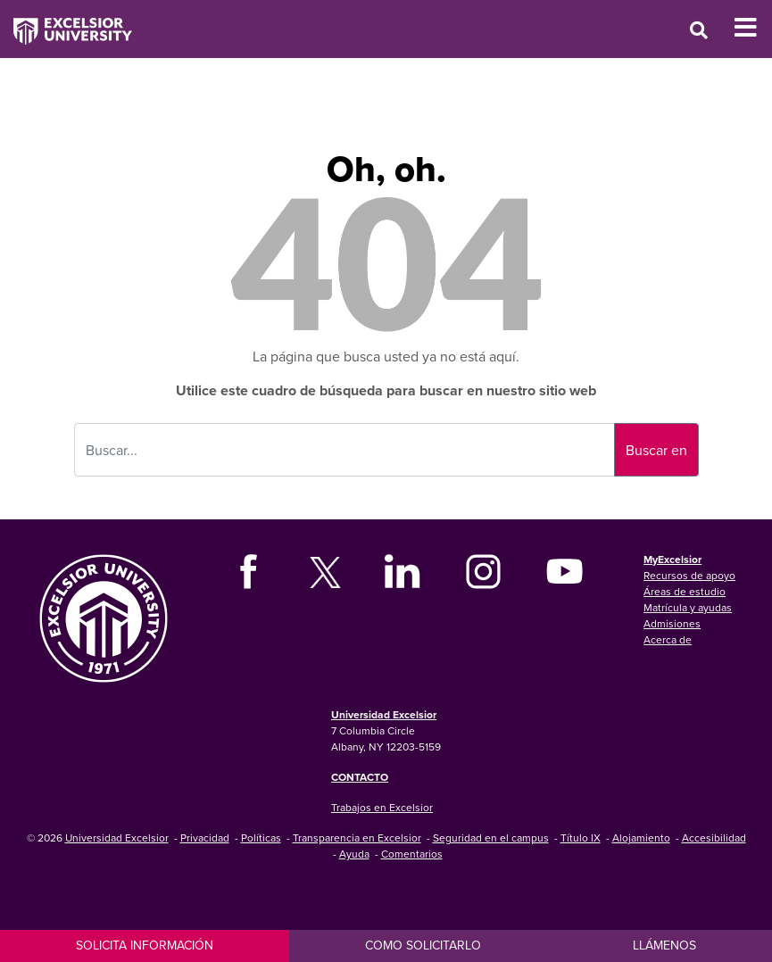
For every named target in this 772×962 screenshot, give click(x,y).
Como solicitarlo (423, 945)
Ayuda (354, 853)
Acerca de (667, 639)
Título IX (580, 837)
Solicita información (144, 945)
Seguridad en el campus (491, 837)
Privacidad (204, 837)
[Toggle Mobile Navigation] (753, 27)
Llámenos (664, 945)
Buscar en (656, 450)
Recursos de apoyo (689, 575)
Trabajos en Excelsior (382, 807)
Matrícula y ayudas (687, 607)
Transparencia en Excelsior (357, 837)
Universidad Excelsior (383, 714)
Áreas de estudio (684, 591)
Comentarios (412, 853)
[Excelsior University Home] (66, 22)
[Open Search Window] (699, 30)
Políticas (261, 837)
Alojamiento (641, 837)
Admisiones (672, 623)
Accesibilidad (714, 837)
